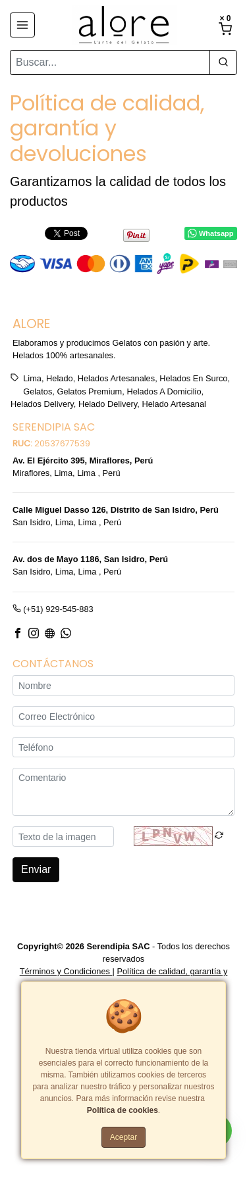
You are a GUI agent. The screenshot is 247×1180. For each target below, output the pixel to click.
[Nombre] (123, 685)
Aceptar (123, 1137)
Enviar (36, 869)
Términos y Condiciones (66, 972)
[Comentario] (123, 792)
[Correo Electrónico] (123, 716)
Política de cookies (122, 1110)
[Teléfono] (123, 747)
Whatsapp (210, 233)
